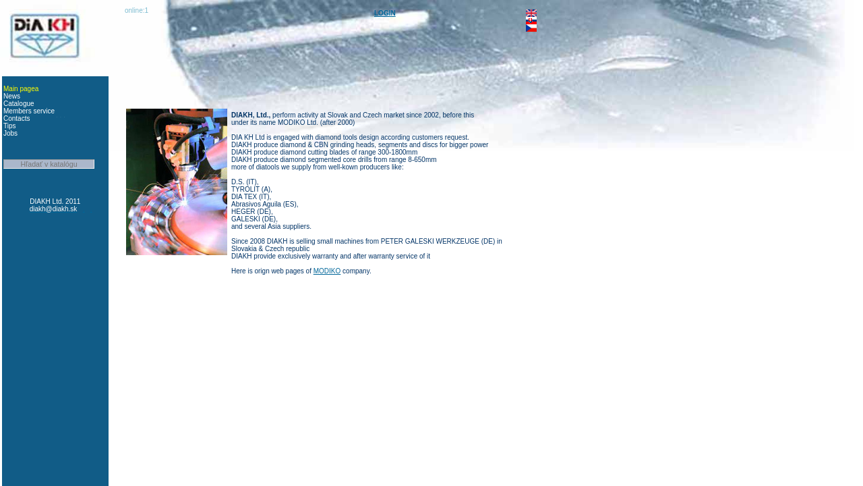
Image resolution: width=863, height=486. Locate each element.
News (11, 96)
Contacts (16, 118)
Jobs (10, 133)
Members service (29, 111)
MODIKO (327, 271)
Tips (9, 126)
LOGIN (385, 13)
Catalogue (18, 103)
